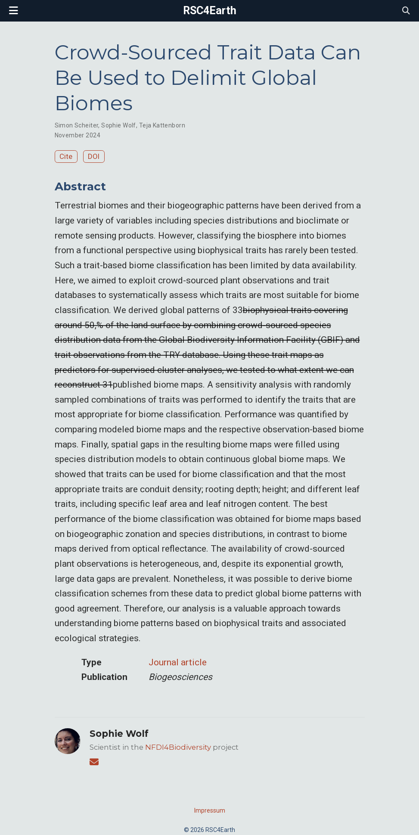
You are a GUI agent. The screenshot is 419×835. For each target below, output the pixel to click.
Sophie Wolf (118, 125)
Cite (65, 156)
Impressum (209, 810)
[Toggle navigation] (13, 10)
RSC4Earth (209, 10)
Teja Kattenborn (162, 125)
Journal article (178, 662)
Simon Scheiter (77, 125)
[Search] (406, 11)
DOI (93, 156)
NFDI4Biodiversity (178, 747)
